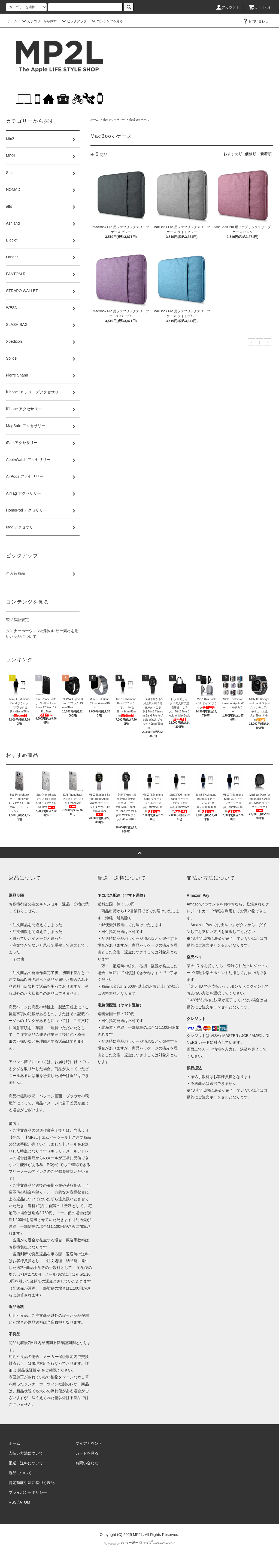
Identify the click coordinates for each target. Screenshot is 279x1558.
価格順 (250, 154)
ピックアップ (73, 21)
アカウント (227, 7)
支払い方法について (26, 1453)
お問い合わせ (255, 21)
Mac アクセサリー (113, 119)
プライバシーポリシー (28, 1492)
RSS (13, 1502)
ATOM (25, 1502)
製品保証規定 (17, 619)
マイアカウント (88, 1443)
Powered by (139, 1543)
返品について (20, 1473)
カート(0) (259, 7)
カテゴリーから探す (39, 21)
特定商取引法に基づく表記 (31, 1482)
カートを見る (86, 1453)
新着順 (266, 154)
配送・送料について (26, 1463)
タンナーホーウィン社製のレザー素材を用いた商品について (42, 634)
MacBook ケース (139, 119)
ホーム (12, 21)
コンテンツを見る (106, 21)
